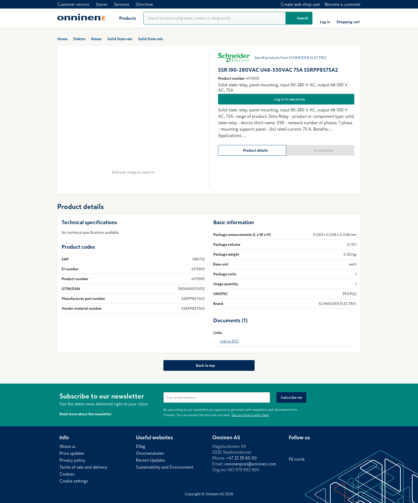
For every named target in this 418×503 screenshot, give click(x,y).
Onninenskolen (150, 453)
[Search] (299, 18)
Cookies (66, 474)
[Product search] (214, 18)
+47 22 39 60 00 (241, 458)
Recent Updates (150, 460)
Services (121, 4)
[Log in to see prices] (286, 99)
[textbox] (216, 397)
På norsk (297, 459)
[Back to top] (208, 365)
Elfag (140, 446)
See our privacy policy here (250, 415)
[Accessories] (320, 150)
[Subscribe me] (291, 397)
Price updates (71, 453)
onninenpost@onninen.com (250, 464)
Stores (101, 4)
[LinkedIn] (293, 447)
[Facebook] (303, 447)
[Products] (123, 18)
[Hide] (355, 395)
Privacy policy (72, 460)
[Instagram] (314, 447)
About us (67, 446)
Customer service (73, 4)
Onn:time (144, 4)
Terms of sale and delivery (83, 467)
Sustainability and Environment (164, 467)
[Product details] (252, 150)
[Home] (81, 18)
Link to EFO (229, 341)
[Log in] (325, 18)
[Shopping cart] (348, 18)
